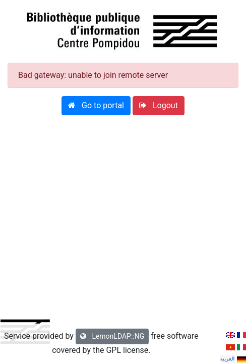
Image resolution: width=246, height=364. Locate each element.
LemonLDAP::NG (112, 336)
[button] (96, 105)
